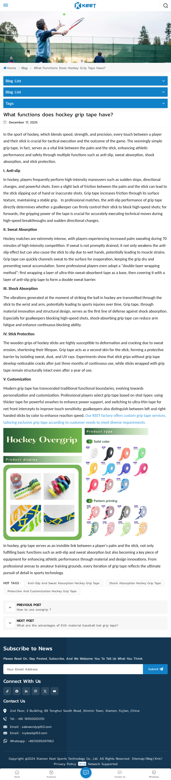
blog (24, 67)
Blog (149, 758)
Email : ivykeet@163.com (28, 732)
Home (9, 67)
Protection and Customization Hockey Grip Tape (42, 591)
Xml (158, 758)
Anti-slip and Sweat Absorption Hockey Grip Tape (64, 583)
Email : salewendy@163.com (31, 726)
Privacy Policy (65, 763)
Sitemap (138, 758)
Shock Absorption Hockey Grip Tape (135, 583)
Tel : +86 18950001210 (27, 718)
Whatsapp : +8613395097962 (32, 740)
